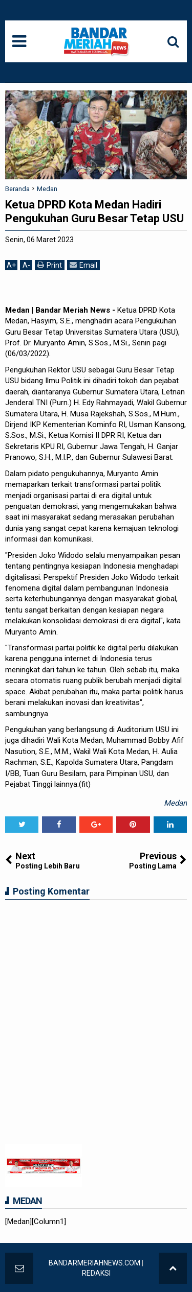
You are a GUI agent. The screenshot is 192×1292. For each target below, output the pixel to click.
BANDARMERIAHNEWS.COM (94, 1263)
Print (49, 265)
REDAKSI (96, 1273)
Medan (175, 803)
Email (83, 265)
